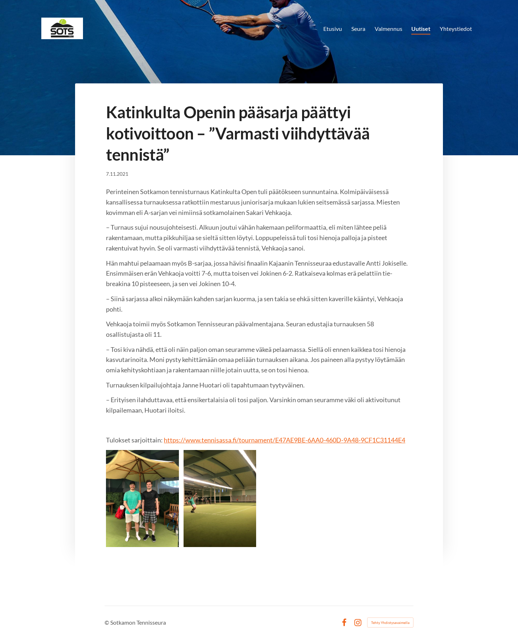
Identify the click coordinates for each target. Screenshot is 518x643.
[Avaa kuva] (142, 498)
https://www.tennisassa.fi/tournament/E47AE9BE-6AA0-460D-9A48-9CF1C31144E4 (284, 440)
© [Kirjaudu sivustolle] (107, 622)
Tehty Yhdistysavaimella (390, 622)
